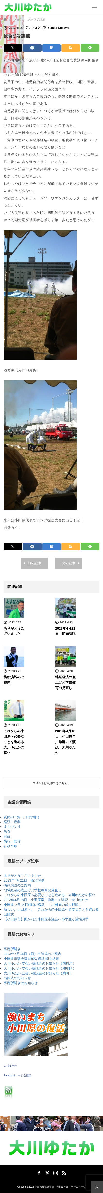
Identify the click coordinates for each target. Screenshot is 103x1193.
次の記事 (68, 563)
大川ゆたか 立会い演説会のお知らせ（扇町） (38, 973)
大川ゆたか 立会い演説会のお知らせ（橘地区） (40, 968)
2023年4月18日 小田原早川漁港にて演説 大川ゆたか (65, 742)
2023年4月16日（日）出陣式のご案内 (32, 954)
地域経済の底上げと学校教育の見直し (65, 682)
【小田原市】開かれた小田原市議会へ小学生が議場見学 (46, 919)
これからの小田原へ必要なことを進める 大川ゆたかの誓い (15, 742)
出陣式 (9, 914)
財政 (7, 836)
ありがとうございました (22, 875)
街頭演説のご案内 (17, 885)
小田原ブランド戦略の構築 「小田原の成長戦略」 (43, 905)
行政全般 (10, 846)
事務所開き (12, 949)
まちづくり (12, 827)
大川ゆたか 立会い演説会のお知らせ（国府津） (40, 963)
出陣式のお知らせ (17, 978)
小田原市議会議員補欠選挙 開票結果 (31, 959)
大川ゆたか (10, 1065)
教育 (7, 831)
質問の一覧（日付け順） (22, 817)
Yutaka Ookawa (58, 28)
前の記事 (34, 563)
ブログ (35, 28)
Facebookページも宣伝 (17, 1075)
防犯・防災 (12, 841)
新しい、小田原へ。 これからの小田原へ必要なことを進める (51, 909)
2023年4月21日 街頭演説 (24, 880)
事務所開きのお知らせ (21, 983)
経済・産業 (12, 822)
